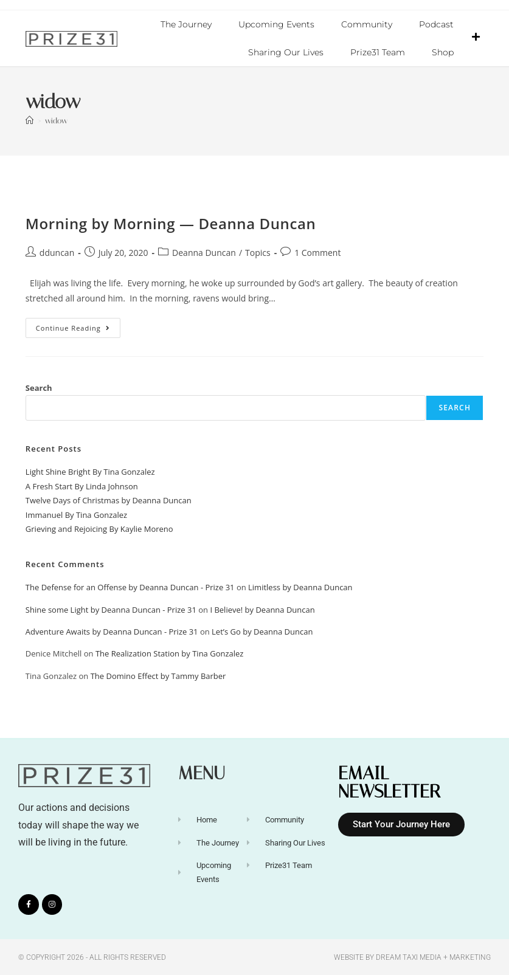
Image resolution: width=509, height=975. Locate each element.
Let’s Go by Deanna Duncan (262, 630)
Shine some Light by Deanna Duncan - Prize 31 (111, 609)
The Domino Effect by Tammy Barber (158, 675)
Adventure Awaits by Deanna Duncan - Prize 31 (112, 630)
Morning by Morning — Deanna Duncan (171, 223)
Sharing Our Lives (286, 52)
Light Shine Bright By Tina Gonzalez (90, 471)
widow (56, 120)
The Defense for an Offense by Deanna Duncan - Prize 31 (130, 586)
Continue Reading (78, 324)
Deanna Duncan (204, 252)
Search (39, 387)
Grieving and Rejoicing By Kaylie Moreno (99, 528)
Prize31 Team (377, 52)
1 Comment (317, 252)
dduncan (57, 252)
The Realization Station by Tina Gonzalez (169, 652)
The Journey (186, 24)
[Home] (29, 120)
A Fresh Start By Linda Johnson (82, 485)
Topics (258, 252)
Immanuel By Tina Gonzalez (76, 514)
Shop (443, 52)
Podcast (436, 24)
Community (366, 24)
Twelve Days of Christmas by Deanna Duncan (109, 499)
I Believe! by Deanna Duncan (262, 609)
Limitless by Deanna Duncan (300, 586)
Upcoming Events (276, 24)
